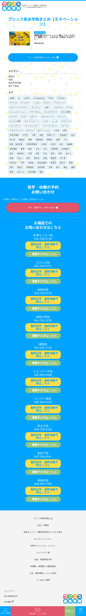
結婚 (45, 158)
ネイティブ (65, 121)
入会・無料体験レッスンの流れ (43, 573)
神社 (28, 158)
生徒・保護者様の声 (43, 559)
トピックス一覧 (43, 552)
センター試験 (15, 121)
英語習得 (41, 167)
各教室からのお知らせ (70, 611)
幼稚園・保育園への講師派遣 (43, 566)
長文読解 (32, 172)
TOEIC (50, 98)
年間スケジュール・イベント (43, 545)
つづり (45, 121)
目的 (60, 153)
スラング (61, 116)
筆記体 (36, 158)
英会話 (31, 162)
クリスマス (58, 107)
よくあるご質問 (43, 580)
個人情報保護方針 (10, 596)
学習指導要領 (31, 144)
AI (19, 98)
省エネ (68, 153)
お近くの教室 (43, 525)
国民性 (49, 139)
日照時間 (54, 149)
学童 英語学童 (16, 144)
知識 (10, 80)
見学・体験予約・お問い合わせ (41, 207)
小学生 (53, 144)
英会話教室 (42, 162)
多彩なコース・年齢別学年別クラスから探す (43, 532)
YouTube (61, 98)
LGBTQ (27, 98)
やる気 (56, 130)
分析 (72, 135)
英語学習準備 (14, 83)
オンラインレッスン (43, 538)
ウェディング (59, 102)
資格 (11, 172)
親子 (58, 167)
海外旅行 (20, 153)
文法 (45, 149)
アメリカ (13, 102)
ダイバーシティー (31, 121)
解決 (65, 167)
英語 (11, 167)
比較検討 (65, 149)
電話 (41, 172)
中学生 (25, 135)
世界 (65, 130)
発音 (52, 153)
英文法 (62, 162)
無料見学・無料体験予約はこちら (44, 245)
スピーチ (13, 116)
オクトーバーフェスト (19, 107)
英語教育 (30, 167)
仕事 (34, 135)
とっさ (54, 121)
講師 (73, 167)
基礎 (58, 139)
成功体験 (13, 149)
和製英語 (39, 139)
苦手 (22, 162)
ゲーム (69, 107)
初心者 (12, 139)
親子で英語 (13, 86)
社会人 (20, 158)
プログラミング (16, 130)
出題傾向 (63, 135)
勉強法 (11, 76)
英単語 (53, 162)
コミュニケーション (18, 112)
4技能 (12, 98)
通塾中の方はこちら (44, 254)
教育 (22, 149)
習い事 (62, 158)
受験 (30, 139)
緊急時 (53, 158)
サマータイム (35, 112)
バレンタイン (15, 125)
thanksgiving (39, 98)
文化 (37, 149)
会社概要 (7, 602)
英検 (71, 162)
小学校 (43, 144)
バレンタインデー (31, 125)
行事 (50, 167)
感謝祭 (69, 144)
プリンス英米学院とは (43, 518)
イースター (25, 102)
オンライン (36, 107)
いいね (36, 102)
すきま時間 (65, 112)
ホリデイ (29, 130)
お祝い (47, 107)
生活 (45, 153)
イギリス (46, 102)
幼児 (61, 144)
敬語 (30, 149)
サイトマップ (9, 591)
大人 (65, 139)
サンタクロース (51, 112)
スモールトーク (47, 116)
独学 (37, 153)
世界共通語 (14, 135)
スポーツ (33, 116)
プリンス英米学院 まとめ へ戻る (41, 57)
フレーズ (64, 125)
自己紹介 (13, 162)
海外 (11, 153)
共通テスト (51, 135)
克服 (41, 135)
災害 (30, 153)
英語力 (20, 167)
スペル (23, 116)
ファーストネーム (50, 125)
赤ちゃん (20, 172)
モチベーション (43, 130)
